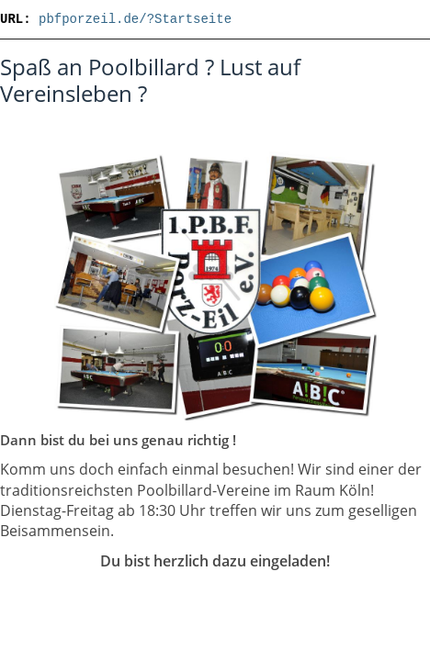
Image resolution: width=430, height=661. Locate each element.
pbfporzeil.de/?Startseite (135, 19)
